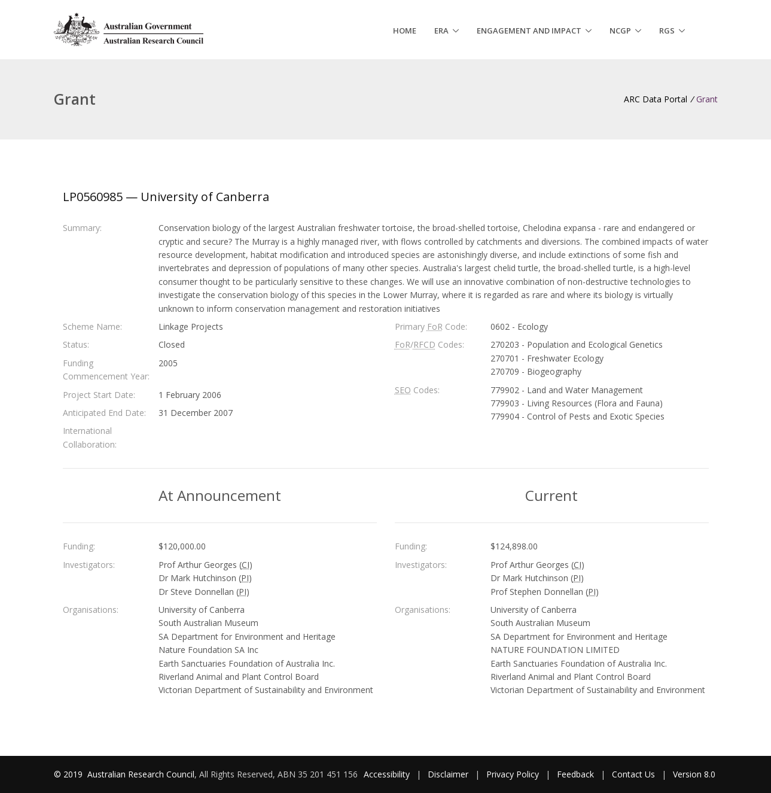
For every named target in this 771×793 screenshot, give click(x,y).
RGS (667, 30)
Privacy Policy (512, 774)
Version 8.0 (694, 774)
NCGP (620, 30)
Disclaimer (448, 774)
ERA (441, 30)
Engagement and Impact (529, 30)
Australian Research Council (140, 774)
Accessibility (387, 774)
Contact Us (633, 774)
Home (404, 30)
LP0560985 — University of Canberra (166, 197)
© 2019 (69, 774)
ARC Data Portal (655, 99)
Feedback (575, 774)
